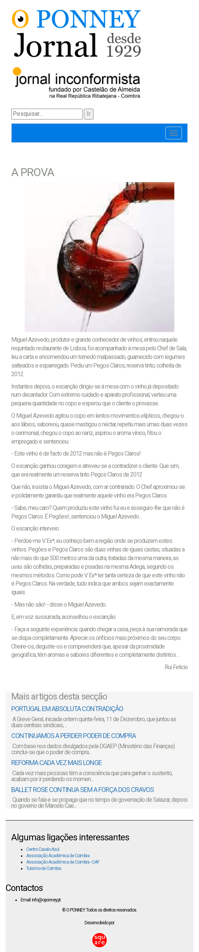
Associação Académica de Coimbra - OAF (62, 862)
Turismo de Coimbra (43, 868)
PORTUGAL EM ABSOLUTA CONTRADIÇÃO (67, 709)
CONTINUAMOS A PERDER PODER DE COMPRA (73, 736)
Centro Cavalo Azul (42, 849)
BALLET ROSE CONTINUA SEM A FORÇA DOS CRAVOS (82, 790)
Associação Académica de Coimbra (57, 855)
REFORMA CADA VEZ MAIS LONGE (56, 763)
